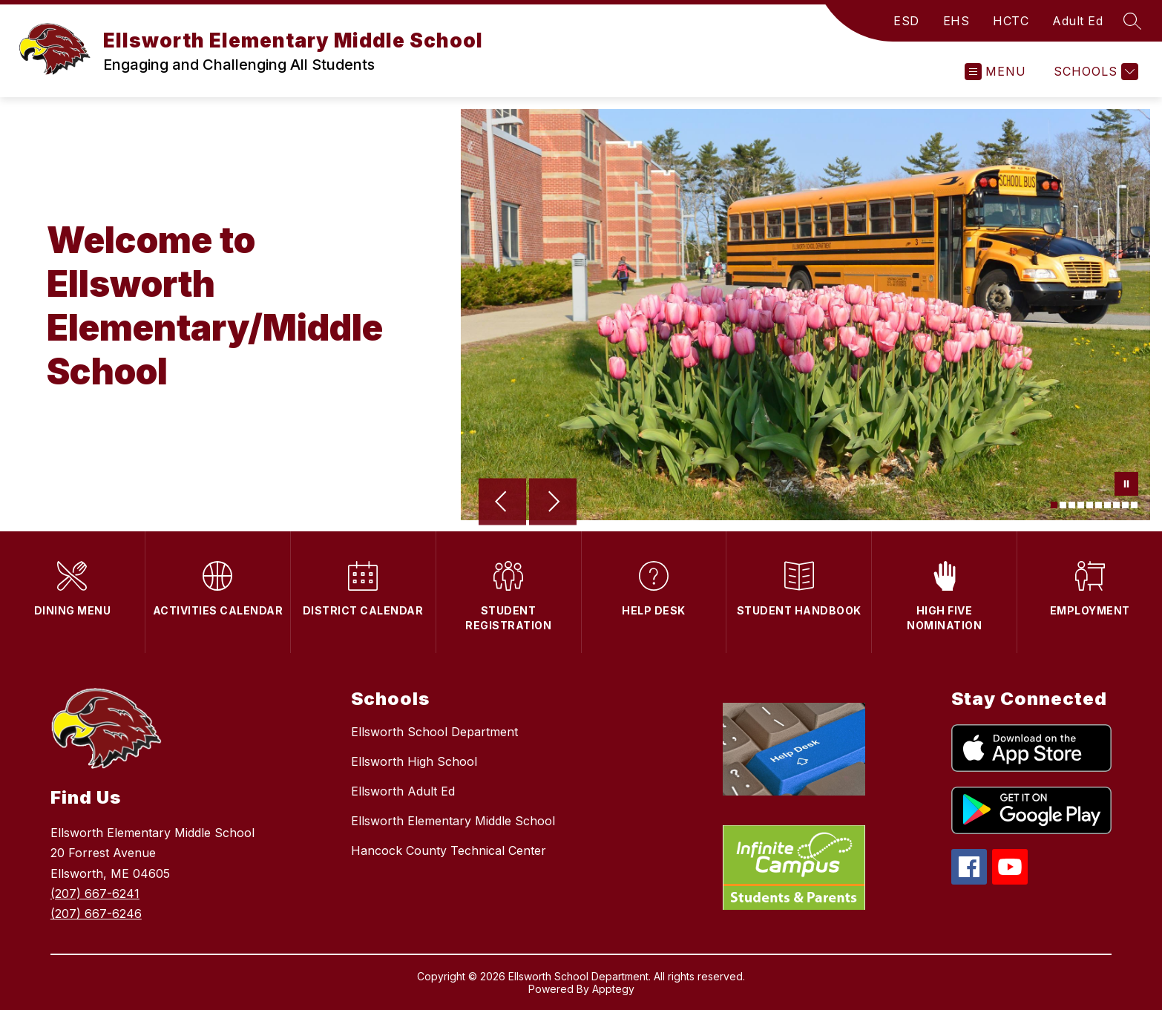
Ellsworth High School (414, 761)
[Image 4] (1080, 505)
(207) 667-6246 (96, 913)
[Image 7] (1107, 505)
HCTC (1010, 20)
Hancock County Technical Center (448, 850)
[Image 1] (1054, 505)
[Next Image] (553, 503)
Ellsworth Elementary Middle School (453, 820)
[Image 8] (1116, 505)
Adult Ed (1077, 20)
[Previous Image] (502, 503)
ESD (906, 20)
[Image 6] (1098, 505)
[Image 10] (1134, 505)
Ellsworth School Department (434, 731)
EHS (956, 20)
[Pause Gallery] (1126, 485)
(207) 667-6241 (94, 893)
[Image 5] (1089, 505)
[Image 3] (1072, 505)
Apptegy (613, 989)
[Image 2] (1063, 505)
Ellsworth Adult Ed (403, 791)
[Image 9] (1125, 505)
